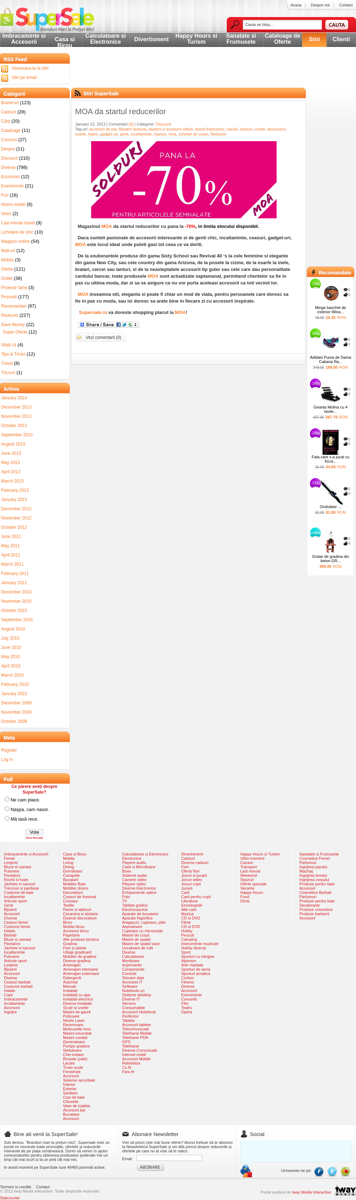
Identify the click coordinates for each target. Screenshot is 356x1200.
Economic (10, 176)
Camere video (134, 880)
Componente (133, 969)
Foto (126, 897)
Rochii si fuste (16, 880)
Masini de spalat (136, 939)
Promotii (9, 296)
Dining (68, 867)
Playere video (134, 884)
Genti (8, 905)
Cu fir (126, 1067)
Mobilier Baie (74, 884)
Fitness (187, 982)
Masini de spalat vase (141, 944)
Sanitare (70, 1093)
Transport (248, 867)
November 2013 (16, 416)
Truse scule (73, 1067)
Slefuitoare (72, 1050)
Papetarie (71, 935)
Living (68, 862)
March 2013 (12, 481)
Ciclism (187, 978)
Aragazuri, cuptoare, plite (144, 922)
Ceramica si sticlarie (80, 914)
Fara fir (128, 1072)
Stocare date (133, 978)
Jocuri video (191, 880)
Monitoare (131, 961)
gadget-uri (109, 134)
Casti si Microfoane (139, 867)
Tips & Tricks (13, 354)
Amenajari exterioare (81, 973)
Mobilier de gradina (79, 956)
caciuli (232, 129)
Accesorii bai (74, 1110)
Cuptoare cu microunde (142, 931)
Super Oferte (15, 332)
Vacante (247, 888)
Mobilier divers (75, 888)
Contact (346, 5)
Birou (67, 922)
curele (260, 129)
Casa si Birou (65, 42)
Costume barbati (18, 986)
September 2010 (17, 619)
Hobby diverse (193, 948)
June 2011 (11, 536)
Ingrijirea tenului (313, 875)
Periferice (130, 1016)
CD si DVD (190, 918)
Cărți (5, 121)
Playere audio (134, 862)
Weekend (248, 875)
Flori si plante (74, 948)
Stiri (314, 39)
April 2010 (10, 665)
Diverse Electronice (139, 888)
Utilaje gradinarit (77, 952)
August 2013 (13, 444)
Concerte (189, 999)
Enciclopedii (191, 905)
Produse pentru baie (317, 884)
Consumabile (133, 1008)
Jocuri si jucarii (194, 875)
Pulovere (11, 871)
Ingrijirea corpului (314, 880)
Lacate (69, 1063)
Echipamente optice (139, 892)
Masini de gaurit (77, 1012)
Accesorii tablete (136, 1025)
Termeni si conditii (15, 1187)
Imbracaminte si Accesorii (24, 39)
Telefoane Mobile (137, 1033)
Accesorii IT (132, 982)
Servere (129, 1003)
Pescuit (187, 935)
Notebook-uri (133, 990)
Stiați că (8, 344)
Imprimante (132, 965)
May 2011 (10, 545)
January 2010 (14, 693)
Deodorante (309, 905)
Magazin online (15, 241)
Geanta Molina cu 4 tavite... (330, 409)
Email (127, 1159)
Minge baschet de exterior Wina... (330, 309)
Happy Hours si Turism (196, 39)
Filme (186, 922)
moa (172, 134)
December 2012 (16, 508)
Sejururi (247, 880)
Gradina (70, 944)
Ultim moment (252, 858)
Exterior (70, 1089)
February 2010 (15, 684)
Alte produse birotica (81, 939)
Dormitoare (72, 871)
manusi (160, 134)
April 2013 (10, 471)
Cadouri (8, 112)
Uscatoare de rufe (137, 948)
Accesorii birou (76, 931)
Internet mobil (134, 1054)
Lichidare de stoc (17, 232)
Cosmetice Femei (314, 858)
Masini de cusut (135, 935)
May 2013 (10, 462)
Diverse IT (131, 999)
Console (129, 973)
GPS (126, 1042)
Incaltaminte (14, 897)
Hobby (187, 931)
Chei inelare (73, 1054)
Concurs (9, 139)
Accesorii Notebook (139, 1012)
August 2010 (13, 628)
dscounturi (276, 129)
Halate (9, 931)
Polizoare (71, 1016)
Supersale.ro (93, 312)
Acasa (296, 5)
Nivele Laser (74, 1020)
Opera (186, 1012)
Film (185, 1003)
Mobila (7, 259)
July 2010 (10, 638)
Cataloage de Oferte (282, 39)
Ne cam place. (25, 799)
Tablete (128, 1020)
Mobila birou (73, 926)
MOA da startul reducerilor (120, 111)
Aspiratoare (132, 926)
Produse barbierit (314, 914)
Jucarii (187, 888)
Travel (7, 363)
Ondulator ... (330, 507)
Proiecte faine (14, 287)
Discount (163, 124)
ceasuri (246, 129)
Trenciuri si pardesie (21, 888)
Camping (189, 939)
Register (9, 750)
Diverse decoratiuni (79, 918)
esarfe (80, 134)
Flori (185, 867)
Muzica (187, 914)
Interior (69, 1084)
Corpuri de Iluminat (79, 897)
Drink (245, 901)
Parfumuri (307, 862)
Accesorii (12, 914)
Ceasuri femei (16, 922)
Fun (5, 195)
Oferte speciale (253, 884)
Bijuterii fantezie (133, 129)
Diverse (8, 167)
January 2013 (14, 499)
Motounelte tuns (77, 1029)
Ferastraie (72, 1072)
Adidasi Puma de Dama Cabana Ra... (330, 359)
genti (124, 134)
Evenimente (12, 185)
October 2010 (14, 610)
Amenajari (72, 965)
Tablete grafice (135, 905)
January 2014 (14, 397)
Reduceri (218, 134)
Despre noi (320, 5)
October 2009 (14, 721)
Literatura (189, 901)
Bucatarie (71, 1114)
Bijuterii (10, 909)
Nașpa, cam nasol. (30, 809)
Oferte (7, 269)
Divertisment (151, 39)
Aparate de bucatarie (140, 914)
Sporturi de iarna (195, 969)
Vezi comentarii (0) (103, 337)
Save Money (13, 324)
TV (124, 901)
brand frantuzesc (210, 129)
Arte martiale (192, 965)
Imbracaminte (16, 999)
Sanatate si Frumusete (241, 39)
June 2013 (11, 453)
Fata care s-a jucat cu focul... (331, 459)
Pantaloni (12, 875)
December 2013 (16, 407)
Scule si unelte (76, 1008)
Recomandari (13, 306)
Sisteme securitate (79, 1080)
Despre (8, 148)
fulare (93, 134)
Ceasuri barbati (17, 982)
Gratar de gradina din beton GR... (330, 558)
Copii (8, 995)
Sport (185, 952)
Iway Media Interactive (311, 1192)
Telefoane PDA (135, 1037)
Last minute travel (18, 222)
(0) (131, 124)
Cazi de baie (74, 1097)
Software (129, 986)
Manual (69, 986)
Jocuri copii (191, 884)
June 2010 (11, 647)
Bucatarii (70, 880)
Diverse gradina (76, 961)
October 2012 (14, 527)
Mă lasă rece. (24, 819)
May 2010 (10, 656)
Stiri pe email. (25, 77)
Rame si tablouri (77, 909)
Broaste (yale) (75, 1059)
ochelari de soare (193, 134)
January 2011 (14, 582)
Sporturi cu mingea (197, 956)
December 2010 (16, 592)
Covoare (70, 901)
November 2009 (16, 712)
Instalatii (70, 990)
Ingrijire (10, 1012)
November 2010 (16, 601)
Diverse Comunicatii (139, 1050)
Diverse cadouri (194, 862)
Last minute (250, 871)
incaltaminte (141, 134)
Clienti (341, 39)
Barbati (10, 935)
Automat (70, 982)
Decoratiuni (73, 892)
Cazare (246, 862)
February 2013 (15, 490)
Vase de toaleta (76, 1106)
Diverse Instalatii (77, 1003)
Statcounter (10, 1198)
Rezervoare (73, 1025)
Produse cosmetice (316, 909)
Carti (185, 892)
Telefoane (130, 1046)
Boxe (126, 871)
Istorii (6, 213)
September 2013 (17, 434)
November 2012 (16, 518)
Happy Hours (251, 892)
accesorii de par (103, 129)
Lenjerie (11, 862)
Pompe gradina (76, 1046)
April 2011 (10, 555)
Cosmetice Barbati (315, 892)
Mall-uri (8, 250)
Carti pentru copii (196, 897)
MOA (106, 226)
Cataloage (11, 130)
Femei (9, 858)
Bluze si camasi (17, 867)
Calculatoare (133, 956)
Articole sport (15, 901)
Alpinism (188, 961)
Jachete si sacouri (19, 884)
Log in (7, 759)
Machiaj (306, 871)
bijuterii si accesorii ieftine (171, 129)
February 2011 (15, 573)
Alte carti (189, 909)
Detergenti (72, 978)
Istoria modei (13, 204)
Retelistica (131, 1063)
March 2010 (12, 675)
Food (244, 897)
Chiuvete (70, 1101)
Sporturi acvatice (195, 973)
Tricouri (8, 372)
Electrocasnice (135, 909)
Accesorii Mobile (136, 1059)
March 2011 (12, 564)
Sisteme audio (134, 875)
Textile (68, 905)
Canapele (71, 875)
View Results (34, 837)
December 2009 (16, 702)
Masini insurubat (77, 1033)
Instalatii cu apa (76, 995)
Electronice (131, 858)
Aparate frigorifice (137, 918)
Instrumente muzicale (200, 944)
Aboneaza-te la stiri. (30, 68)
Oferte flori (190, 871)
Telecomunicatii (135, 1029)
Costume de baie (18, 892)
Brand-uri (10, 102)
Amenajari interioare (80, 969)
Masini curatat (75, 1037)
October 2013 (14, 425)
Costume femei (17, 926)
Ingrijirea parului (313, 867)
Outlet (6, 278)
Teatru (186, 1008)
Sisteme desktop (136, 995)
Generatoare (74, 1042)
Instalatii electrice (78, 999)
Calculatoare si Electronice (105, 39)
